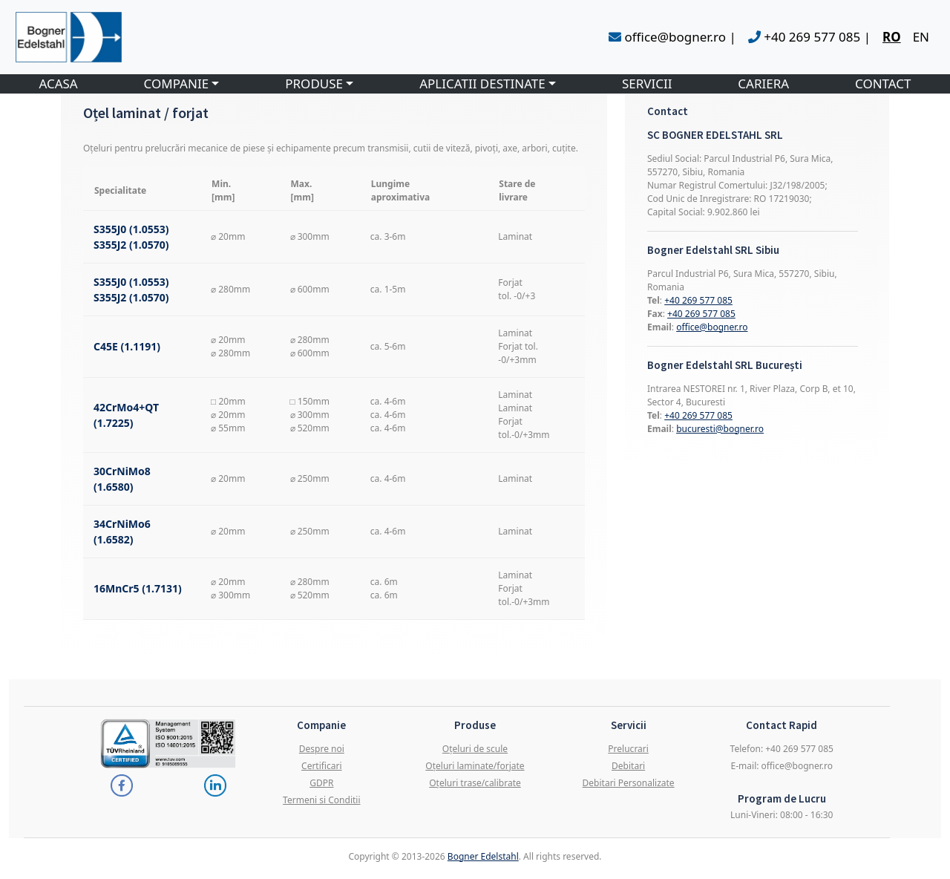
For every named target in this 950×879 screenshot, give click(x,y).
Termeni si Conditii (321, 800)
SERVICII (647, 83)
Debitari (628, 765)
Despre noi (321, 748)
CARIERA (763, 83)
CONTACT (883, 83)
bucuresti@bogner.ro (720, 428)
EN (921, 36)
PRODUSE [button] (314, 83)
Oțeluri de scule (475, 748)
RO (891, 36)
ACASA (58, 83)
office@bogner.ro (711, 327)
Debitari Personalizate (629, 783)
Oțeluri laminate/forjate (474, 765)
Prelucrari (628, 748)
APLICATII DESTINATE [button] (482, 83)
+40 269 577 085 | (809, 36)
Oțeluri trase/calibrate (475, 783)
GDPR (321, 783)
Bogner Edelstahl (483, 856)
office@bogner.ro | (672, 36)
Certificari (321, 765)
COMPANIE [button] (176, 83)
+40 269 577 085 (698, 300)
